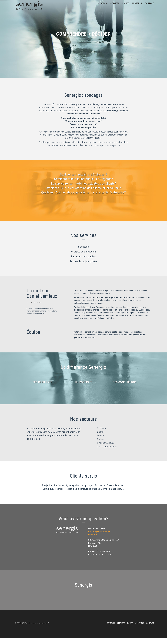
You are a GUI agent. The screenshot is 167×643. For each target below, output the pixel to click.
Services (114, 6)
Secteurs (137, 6)
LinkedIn (92, 539)
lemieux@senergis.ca (99, 536)
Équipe (125, 6)
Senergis (102, 6)
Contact (149, 6)
